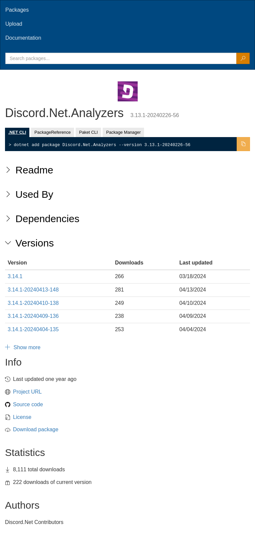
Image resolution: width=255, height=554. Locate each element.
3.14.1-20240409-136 (33, 316)
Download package (35, 429)
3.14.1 (15, 276)
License (22, 417)
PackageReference (52, 132)
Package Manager (123, 132)
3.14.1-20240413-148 (33, 290)
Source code (28, 404)
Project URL (27, 392)
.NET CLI (17, 132)
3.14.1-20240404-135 (33, 329)
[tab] (127, 10)
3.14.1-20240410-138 (33, 303)
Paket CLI (88, 132)
